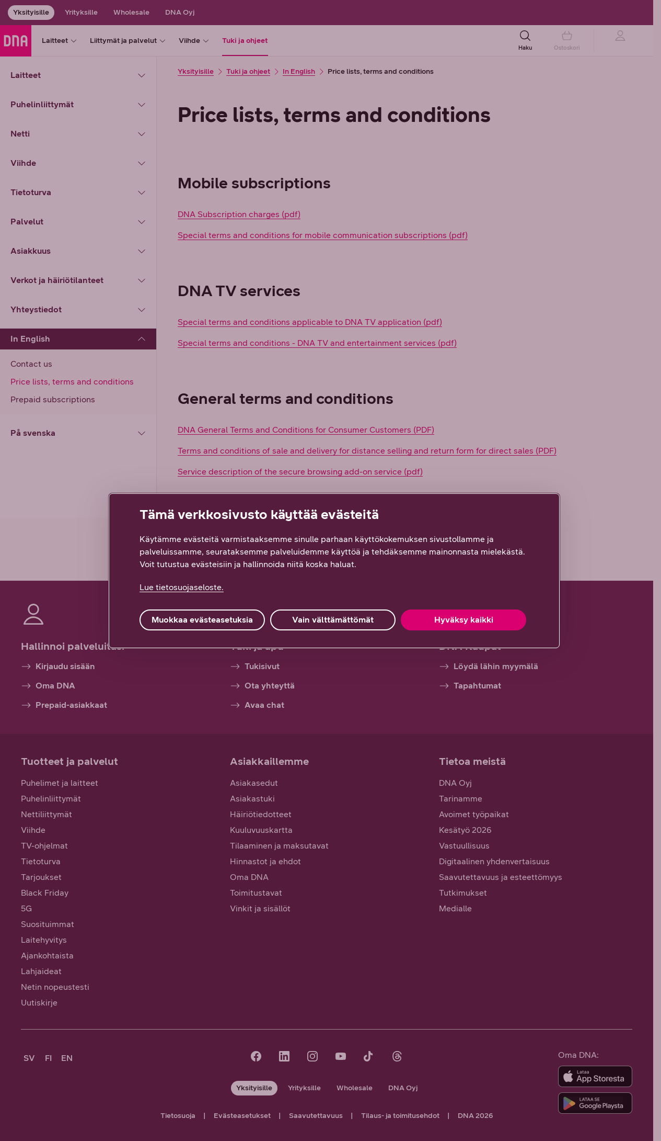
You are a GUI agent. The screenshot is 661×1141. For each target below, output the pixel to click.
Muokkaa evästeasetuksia (202, 620)
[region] (334, 571)
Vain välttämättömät (333, 620)
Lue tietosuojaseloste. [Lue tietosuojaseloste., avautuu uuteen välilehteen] (182, 587)
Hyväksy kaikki (463, 620)
